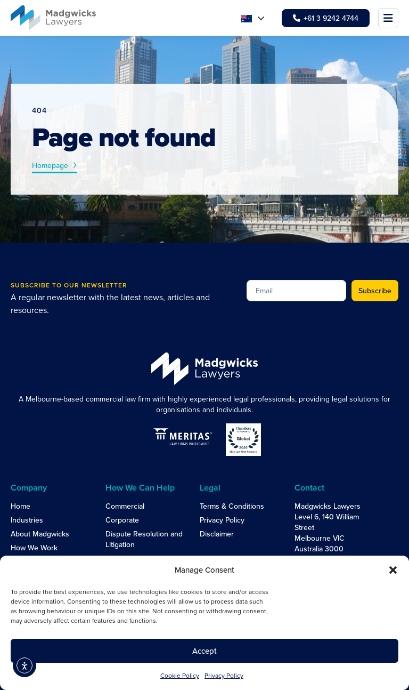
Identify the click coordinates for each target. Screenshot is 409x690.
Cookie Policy (179, 675)
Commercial (124, 506)
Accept (204, 650)
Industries (27, 520)
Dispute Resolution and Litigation (144, 539)
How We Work (34, 547)
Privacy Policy (223, 675)
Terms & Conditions (232, 506)
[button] (393, 570)
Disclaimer (217, 533)
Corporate (122, 520)
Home (20, 506)
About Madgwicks (40, 533)
